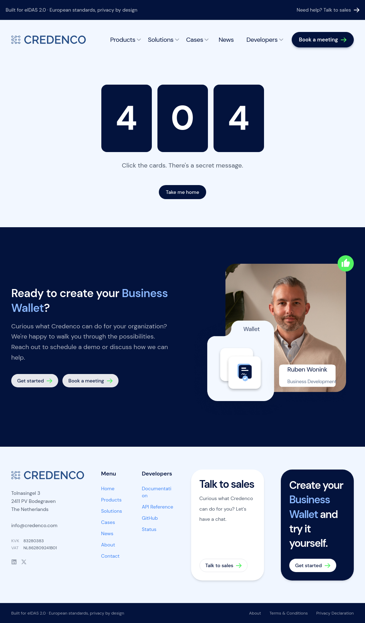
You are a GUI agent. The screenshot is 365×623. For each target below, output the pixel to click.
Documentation (156, 492)
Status (149, 529)
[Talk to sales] (227, 525)
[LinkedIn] (14, 562)
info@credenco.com (34, 525)
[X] (24, 562)
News (226, 39)
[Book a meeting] (323, 40)
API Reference (157, 507)
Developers (264, 39)
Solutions (163, 39)
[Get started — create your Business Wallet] (34, 380)
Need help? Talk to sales (328, 10)
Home (107, 488)
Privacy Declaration (335, 613)
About (108, 545)
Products (125, 39)
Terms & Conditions (288, 613)
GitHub (150, 518)
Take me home (182, 192)
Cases (197, 39)
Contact (110, 556)
